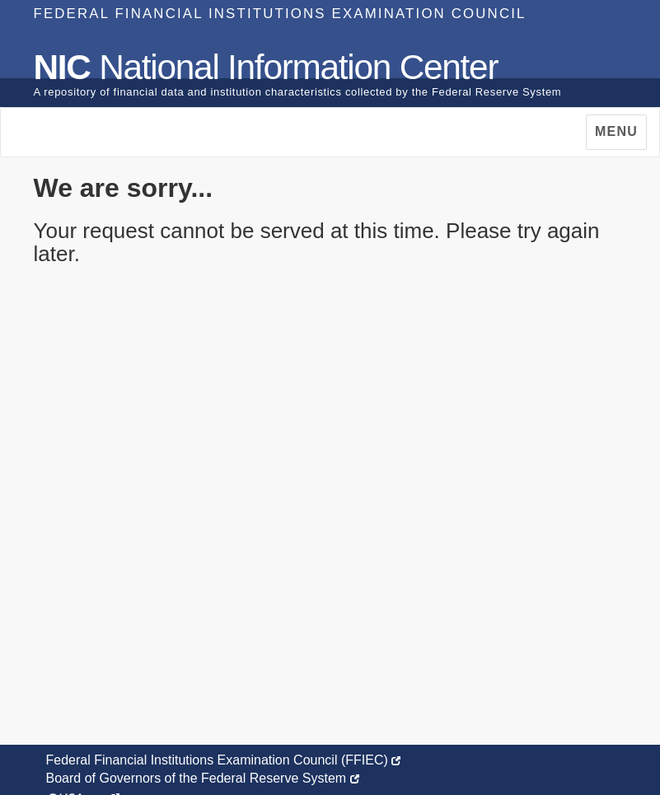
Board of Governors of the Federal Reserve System (202, 778)
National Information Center (266, 67)
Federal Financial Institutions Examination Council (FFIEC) (223, 760)
